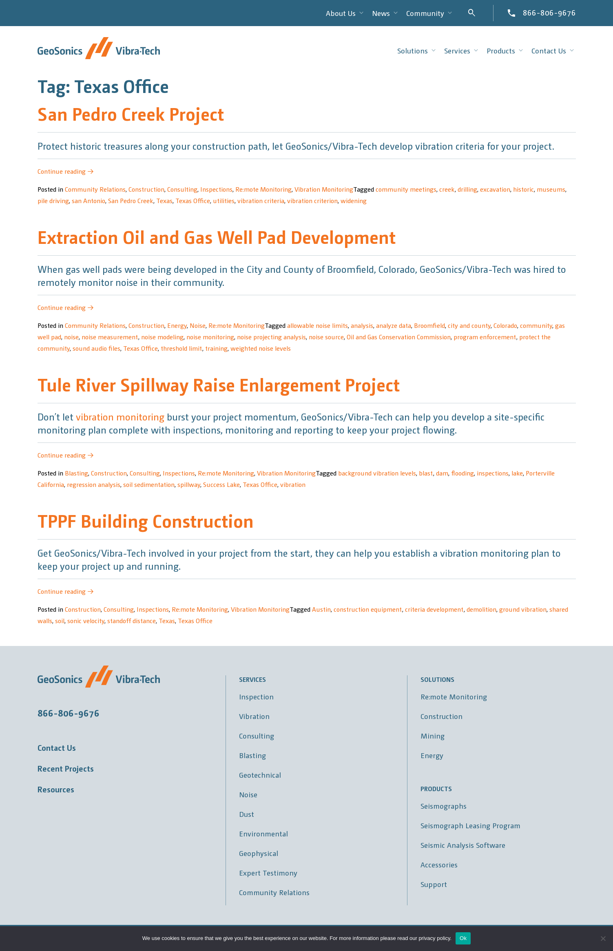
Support (433, 884)
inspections (493, 473)
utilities (224, 200)
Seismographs (443, 805)
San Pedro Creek (130, 200)
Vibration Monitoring (323, 189)
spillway (188, 484)
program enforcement (485, 336)
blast (426, 473)
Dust (246, 813)
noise (71, 336)
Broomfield (429, 325)
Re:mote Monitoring (263, 189)
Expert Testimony (268, 872)
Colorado (505, 325)
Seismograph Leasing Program (470, 825)
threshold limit (181, 348)
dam (442, 473)
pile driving (53, 200)
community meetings (406, 189)
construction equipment (368, 609)
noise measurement (110, 336)
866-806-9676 (549, 12)
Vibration (254, 716)
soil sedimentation (149, 484)
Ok (463, 938)
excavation (495, 189)
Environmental (263, 833)
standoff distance (131, 620)
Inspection (256, 696)
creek (447, 189)
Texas (164, 200)
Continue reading (66, 171)
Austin (321, 609)
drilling (467, 189)
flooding (462, 473)
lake (517, 473)
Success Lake (221, 484)
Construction (146, 189)
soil (59, 620)
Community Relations (95, 189)
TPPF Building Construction (146, 520)
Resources (56, 789)
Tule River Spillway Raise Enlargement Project (219, 384)
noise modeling (162, 336)
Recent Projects (66, 768)
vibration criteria (260, 200)
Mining (432, 735)
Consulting (182, 189)
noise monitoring (210, 336)
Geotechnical (260, 774)
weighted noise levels (260, 348)
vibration (292, 484)
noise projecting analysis (271, 336)
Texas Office (192, 200)
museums (551, 189)
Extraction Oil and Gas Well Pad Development (217, 236)
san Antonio (88, 200)
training (216, 348)
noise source (326, 336)
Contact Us (57, 747)
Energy (177, 325)
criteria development (434, 609)
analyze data (393, 325)
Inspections (216, 189)
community (536, 325)
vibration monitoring (120, 416)
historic (523, 189)
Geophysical (258, 853)
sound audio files (96, 348)
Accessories (439, 864)
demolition (481, 609)
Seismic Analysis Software (462, 844)
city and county (469, 325)
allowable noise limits (317, 325)
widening (354, 200)
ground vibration (523, 609)
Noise (198, 325)
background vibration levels (377, 473)
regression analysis (93, 484)
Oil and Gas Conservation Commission (399, 336)
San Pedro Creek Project (131, 113)
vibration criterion (312, 200)
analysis (362, 325)
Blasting (76, 473)
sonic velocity (85, 620)
